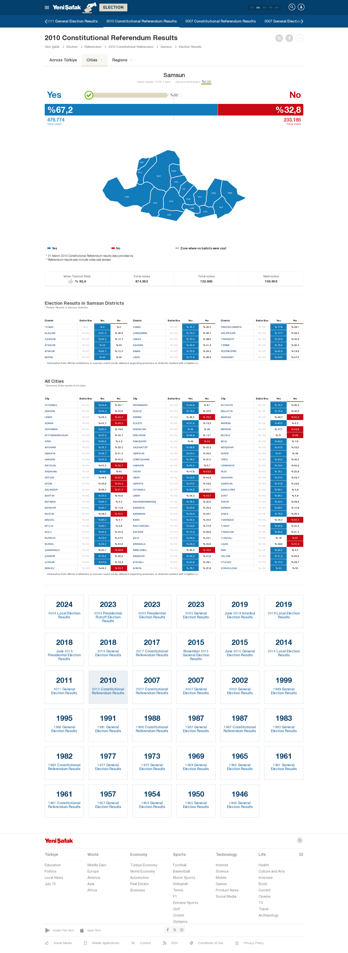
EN (258, 7)
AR (264, 7)
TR (252, 7)
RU (277, 7)
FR (270, 7)
